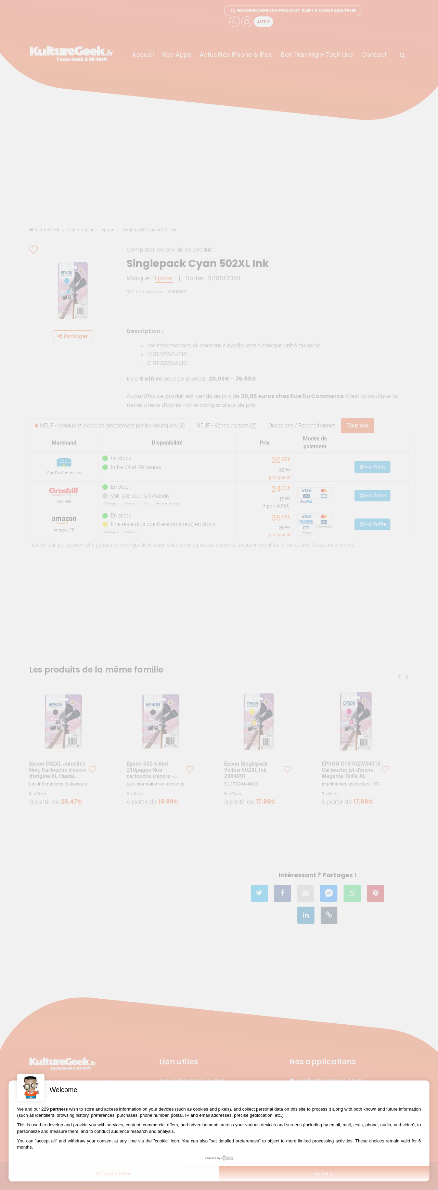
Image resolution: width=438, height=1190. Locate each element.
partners (59, 1109)
